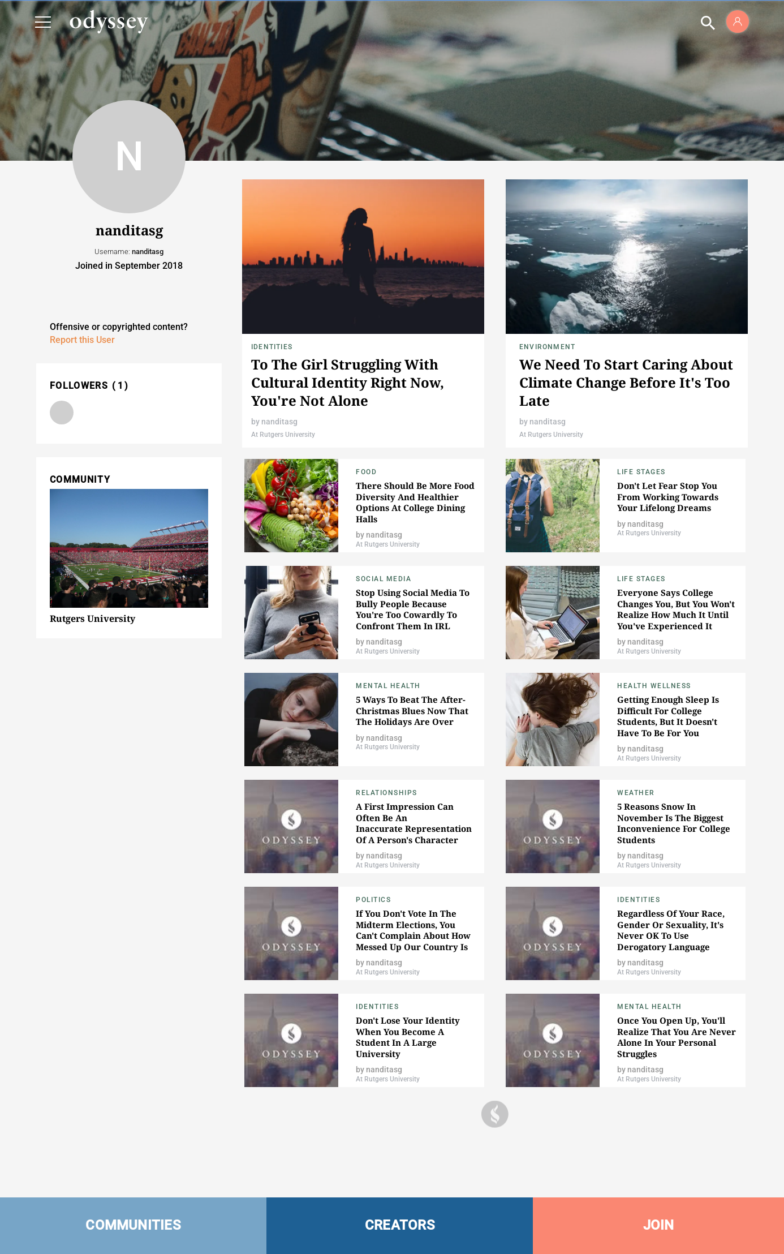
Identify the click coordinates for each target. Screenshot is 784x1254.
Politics (373, 900)
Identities (271, 347)
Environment (547, 347)
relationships (386, 793)
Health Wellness (654, 686)
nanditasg (279, 421)
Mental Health (388, 686)
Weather (636, 793)
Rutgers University (92, 618)
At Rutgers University (283, 435)
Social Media (383, 579)
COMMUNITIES (133, 1225)
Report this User (82, 339)
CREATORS (400, 1225)
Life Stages (641, 472)
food (366, 472)
